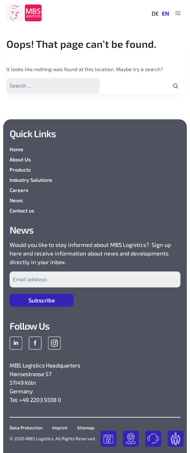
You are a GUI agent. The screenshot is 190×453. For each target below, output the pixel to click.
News (16, 200)
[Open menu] (178, 13)
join (176, 439)
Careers (19, 190)
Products (20, 170)
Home (16, 149)
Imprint (59, 427)
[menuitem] (153, 13)
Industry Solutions (31, 180)
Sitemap (85, 427)
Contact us (22, 210)
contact (153, 439)
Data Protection (26, 427)
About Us (20, 159)
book (108, 439)
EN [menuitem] (165, 13)
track (131, 439)
